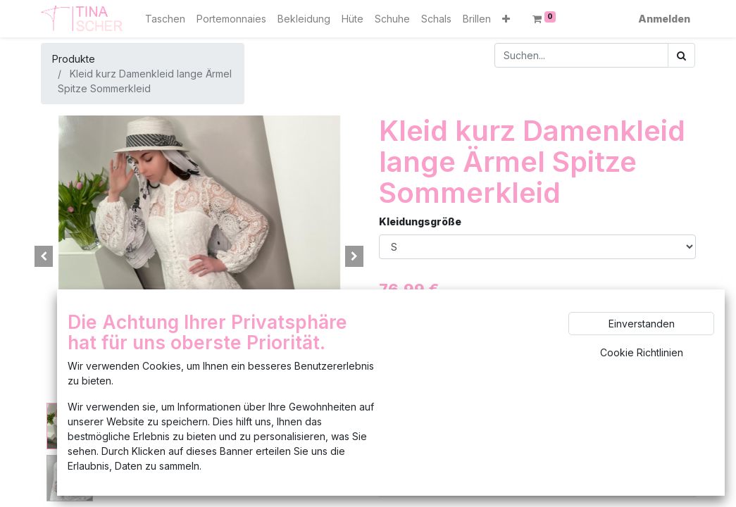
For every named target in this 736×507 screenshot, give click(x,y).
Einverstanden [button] (642, 324)
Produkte (73, 59)
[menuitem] (165, 19)
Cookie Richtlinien (641, 352)
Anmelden (664, 19)
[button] (506, 19)
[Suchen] (681, 55)
